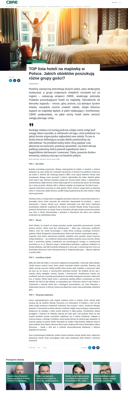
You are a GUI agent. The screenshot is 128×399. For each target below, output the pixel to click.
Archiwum (87, 6)
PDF (39, 347)
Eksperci (79, 6)
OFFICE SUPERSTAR (69, 6)
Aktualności (10, 6)
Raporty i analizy (21, 6)
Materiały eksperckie (54, 6)
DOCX (45, 347)
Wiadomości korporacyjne (37, 6)
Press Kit (114, 2)
